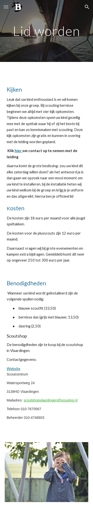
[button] (6, 7)
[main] (47, 30)
